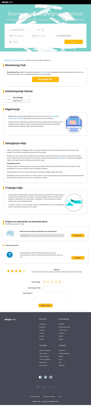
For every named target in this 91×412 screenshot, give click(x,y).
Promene (42, 336)
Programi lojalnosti (18, 60)
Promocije (42, 327)
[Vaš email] (42, 235)
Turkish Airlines (63, 330)
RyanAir (61, 339)
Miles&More (63, 158)
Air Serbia (61, 324)
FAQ (60, 362)
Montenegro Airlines (64, 327)
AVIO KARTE (42, 319)
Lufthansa (62, 333)
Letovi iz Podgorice (44, 359)
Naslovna (7, 60)
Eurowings (43, 72)
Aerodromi (62, 350)
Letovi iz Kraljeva (44, 356)
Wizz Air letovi (43, 365)
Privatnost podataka (49, 396)
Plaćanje (41, 333)
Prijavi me (77, 235)
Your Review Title (34, 288)
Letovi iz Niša (43, 353)
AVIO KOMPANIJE (64, 319)
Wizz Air (61, 336)
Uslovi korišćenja (35, 396)
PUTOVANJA (42, 345)
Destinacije (42, 324)
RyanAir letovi (43, 362)
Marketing (62, 365)
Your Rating (36, 282)
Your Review (28, 293)
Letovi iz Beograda (44, 350)
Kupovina (42, 330)
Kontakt (78, 258)
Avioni (60, 359)
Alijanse (61, 356)
